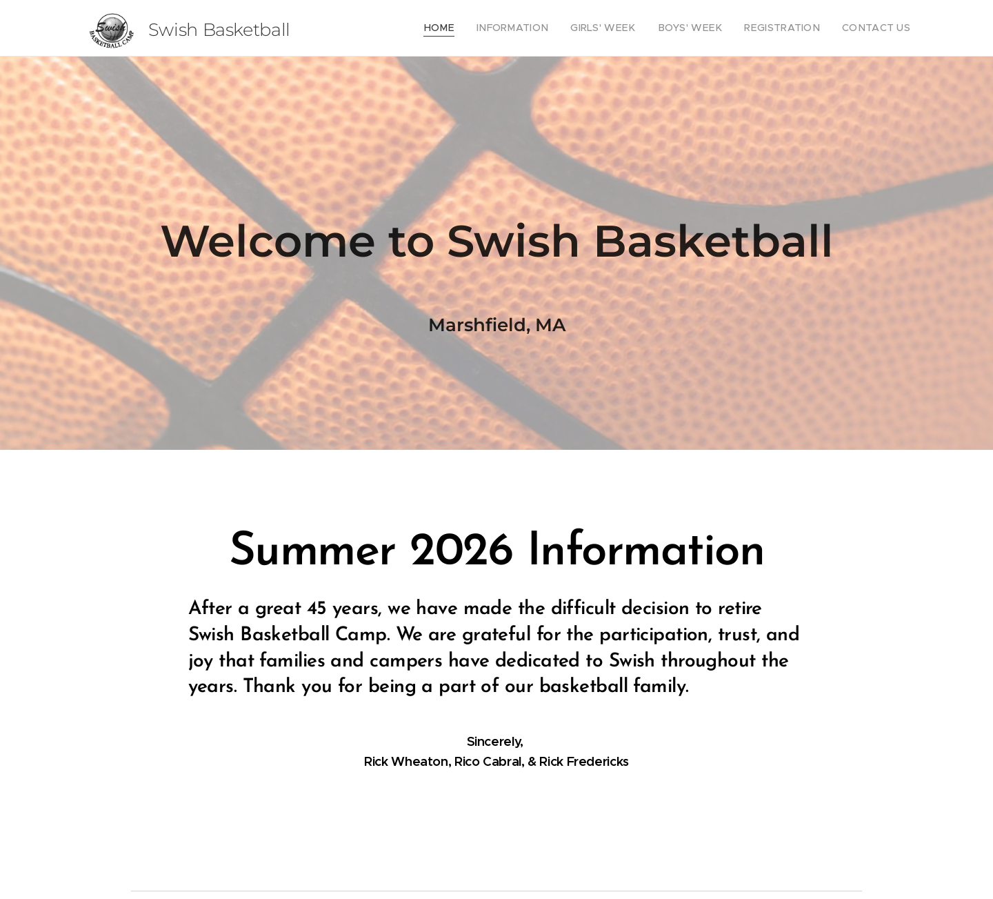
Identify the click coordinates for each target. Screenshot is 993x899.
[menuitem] (475, 28)
